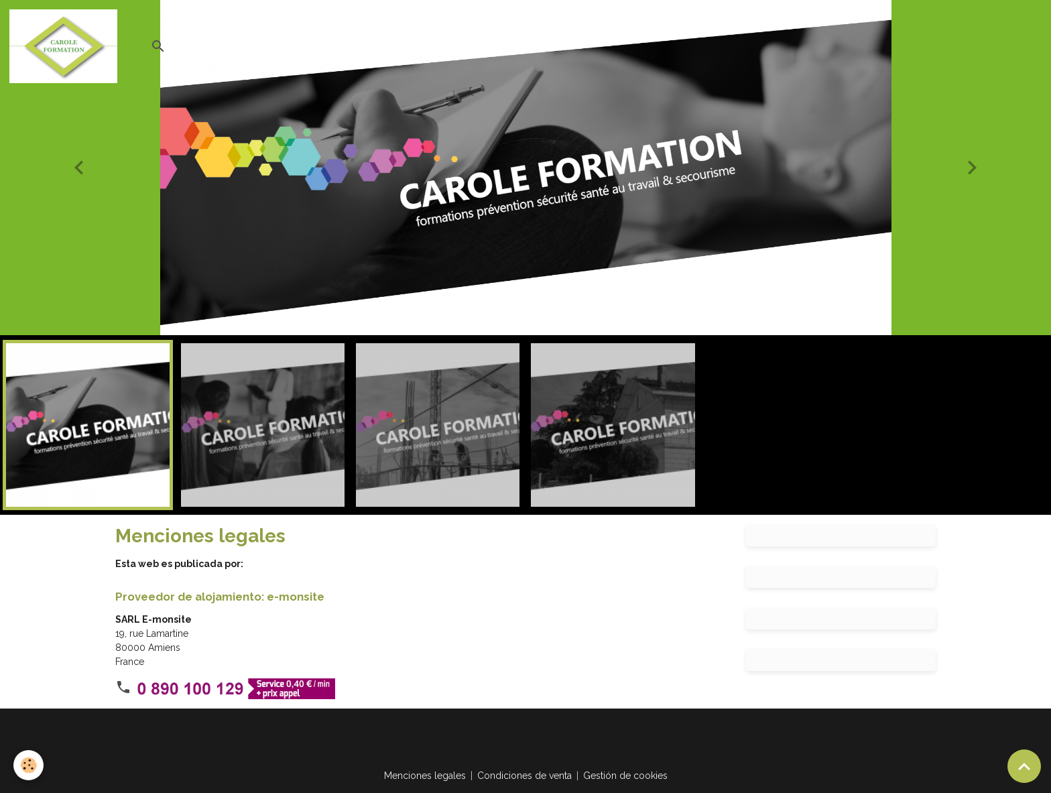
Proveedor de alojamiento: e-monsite (219, 596)
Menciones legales (425, 775)
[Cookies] (28, 765)
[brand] (65, 46)
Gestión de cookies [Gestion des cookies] (625, 775)
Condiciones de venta (524, 775)
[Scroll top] (1024, 766)
